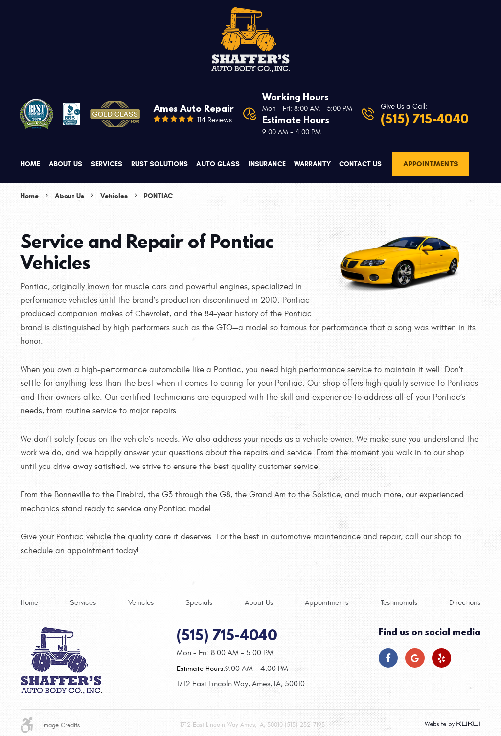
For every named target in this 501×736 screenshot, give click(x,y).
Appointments (430, 163)
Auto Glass (218, 164)
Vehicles (114, 196)
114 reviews (214, 120)
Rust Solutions (159, 164)
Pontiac (158, 196)
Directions (464, 603)
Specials (198, 603)
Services (107, 164)
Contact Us (360, 164)
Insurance (267, 164)
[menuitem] (30, 164)
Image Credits (61, 725)
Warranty (312, 164)
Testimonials (399, 603)
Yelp (441, 658)
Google (414, 658)
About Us (66, 164)
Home (30, 164)
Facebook (388, 658)
